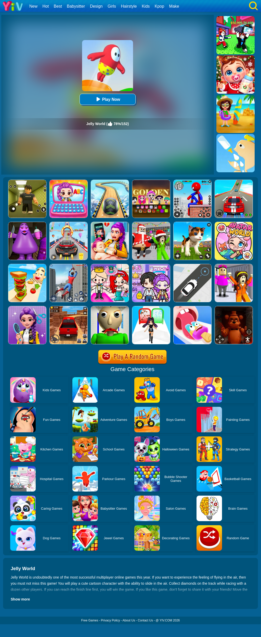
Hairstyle (129, 6)
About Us (129, 620)
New (33, 6)
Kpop (159, 6)
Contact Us (145, 620)
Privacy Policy (110, 620)
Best (58, 6)
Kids (146, 6)
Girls (112, 6)
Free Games (89, 620)
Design (96, 6)
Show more (20, 599)
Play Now (107, 99)
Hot (45, 6)
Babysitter (76, 6)
